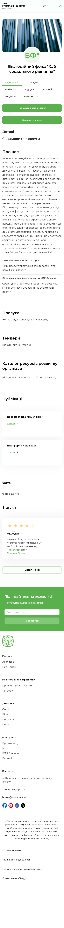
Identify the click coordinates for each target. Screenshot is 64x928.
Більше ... (32, 96)
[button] (46, 6)
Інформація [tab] (12, 82)
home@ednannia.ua (14, 797)
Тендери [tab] (10, 96)
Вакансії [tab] (47, 89)
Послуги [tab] (33, 82)
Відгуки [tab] (29, 89)
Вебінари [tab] (11, 89)
